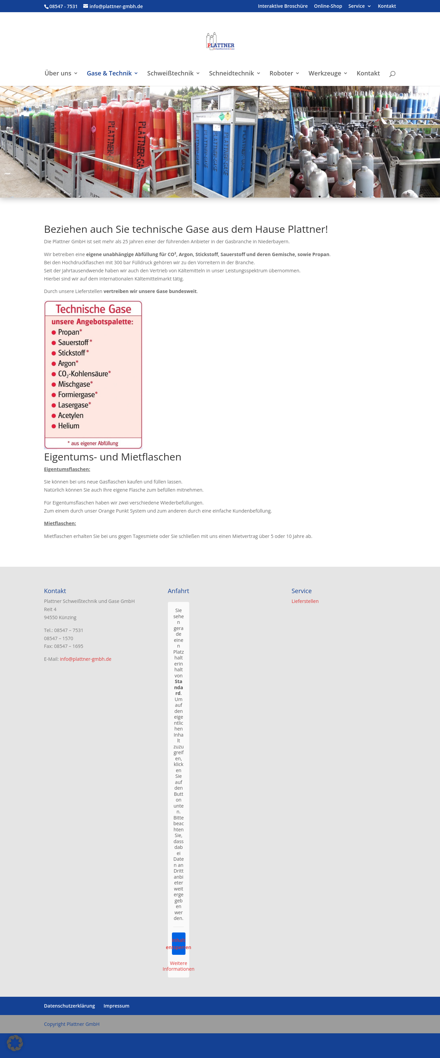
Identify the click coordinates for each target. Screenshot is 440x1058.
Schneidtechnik (231, 74)
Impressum (116, 1006)
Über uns (58, 74)
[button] (15, 1043)
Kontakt (387, 6)
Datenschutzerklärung (69, 1006)
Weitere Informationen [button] (178, 966)
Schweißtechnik (170, 74)
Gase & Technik (109, 74)
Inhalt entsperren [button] (178, 943)
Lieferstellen (304, 601)
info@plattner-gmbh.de (85, 659)
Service (357, 6)
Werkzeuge (325, 74)
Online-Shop (328, 6)
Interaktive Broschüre (283, 6)
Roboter (281, 74)
